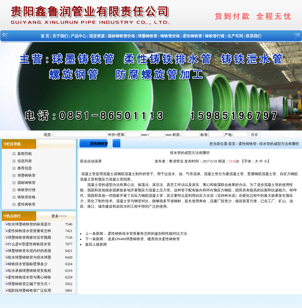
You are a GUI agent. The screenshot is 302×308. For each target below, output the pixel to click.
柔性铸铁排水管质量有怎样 (29, 231)
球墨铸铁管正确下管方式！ (29, 284)
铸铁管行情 (214, 36)
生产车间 (235, 36)
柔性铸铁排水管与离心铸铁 (29, 277)
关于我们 (60, 36)
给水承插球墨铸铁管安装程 (29, 271)
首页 (232, 144)
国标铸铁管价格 (121, 36)
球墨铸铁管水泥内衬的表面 (29, 251)
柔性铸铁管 (192, 36)
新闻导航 (24, 154)
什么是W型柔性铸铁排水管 (29, 244)
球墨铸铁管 (147, 36)
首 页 (45, 36)
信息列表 (24, 161)
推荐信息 (24, 168)
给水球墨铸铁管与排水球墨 (29, 257)
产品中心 (78, 36)
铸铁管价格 (170, 36)
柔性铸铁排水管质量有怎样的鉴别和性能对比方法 (147, 233)
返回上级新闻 (96, 244)
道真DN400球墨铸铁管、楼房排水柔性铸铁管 (144, 239)
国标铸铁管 (26, 183)
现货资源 (97, 36)
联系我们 (253, 36)
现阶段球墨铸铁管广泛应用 (29, 290)
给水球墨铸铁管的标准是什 (29, 224)
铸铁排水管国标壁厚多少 (28, 264)
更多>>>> (59, 216)
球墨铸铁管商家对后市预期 (29, 237)
